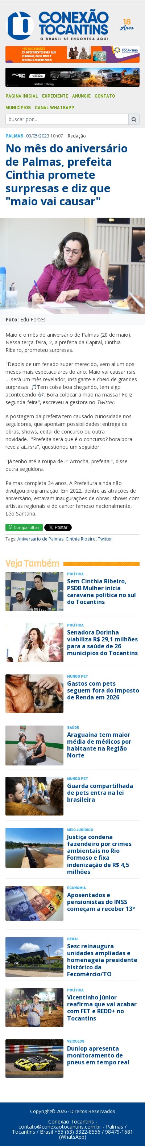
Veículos (75, 1041)
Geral (72, 939)
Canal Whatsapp (54, 108)
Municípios (18, 108)
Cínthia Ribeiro (81, 539)
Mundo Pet (77, 676)
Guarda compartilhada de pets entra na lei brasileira (100, 793)
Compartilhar (24, 527)
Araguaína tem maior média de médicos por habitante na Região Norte (99, 745)
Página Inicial (21, 96)
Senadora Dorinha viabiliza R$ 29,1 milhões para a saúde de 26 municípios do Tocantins (102, 642)
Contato (105, 96)
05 (35, 136)
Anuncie (81, 96)
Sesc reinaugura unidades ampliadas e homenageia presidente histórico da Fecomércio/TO (102, 960)
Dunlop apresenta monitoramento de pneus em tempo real (98, 1055)
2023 (44, 136)
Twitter (105, 539)
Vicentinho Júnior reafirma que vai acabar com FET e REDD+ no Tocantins (102, 1007)
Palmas (14, 136)
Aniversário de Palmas (40, 539)
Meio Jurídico (80, 829)
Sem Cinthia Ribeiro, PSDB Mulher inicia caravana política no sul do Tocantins (101, 591)
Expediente (55, 96)
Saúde (73, 727)
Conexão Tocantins (71, 1121)
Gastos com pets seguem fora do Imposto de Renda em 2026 (103, 690)
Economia (76, 888)
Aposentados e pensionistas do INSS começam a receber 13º (101, 902)
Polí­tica (75, 574)
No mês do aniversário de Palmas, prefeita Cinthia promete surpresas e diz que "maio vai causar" (66, 175)
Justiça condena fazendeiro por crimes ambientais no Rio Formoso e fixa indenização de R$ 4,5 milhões (99, 854)
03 (28, 136)
